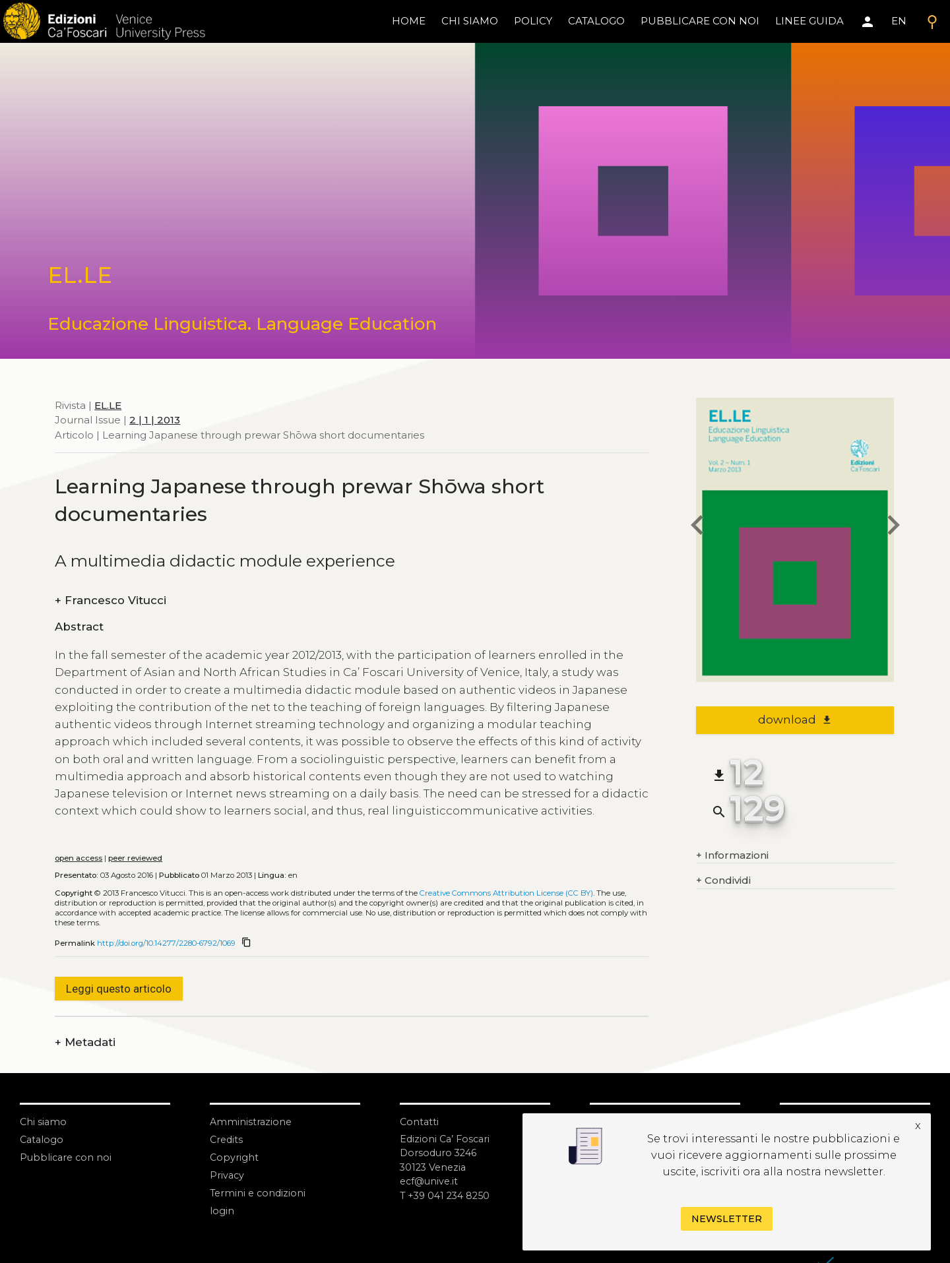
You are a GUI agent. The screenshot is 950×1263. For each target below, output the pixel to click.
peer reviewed (135, 858)
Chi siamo (44, 1121)
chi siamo (469, 21)
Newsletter (726, 1219)
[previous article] (696, 527)
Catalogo (42, 1139)
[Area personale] (867, 22)
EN (898, 21)
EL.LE (107, 405)
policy (533, 21)
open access (78, 858)
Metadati (85, 1042)
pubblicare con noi (700, 21)
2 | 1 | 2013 (154, 420)
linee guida (809, 21)
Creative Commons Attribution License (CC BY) (506, 893)
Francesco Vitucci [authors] (110, 600)
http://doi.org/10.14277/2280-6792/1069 (166, 943)
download (795, 719)
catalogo (596, 21)
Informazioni (732, 855)
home (409, 21)
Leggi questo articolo (119, 988)
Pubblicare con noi (67, 1157)
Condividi (723, 880)
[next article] (894, 527)
